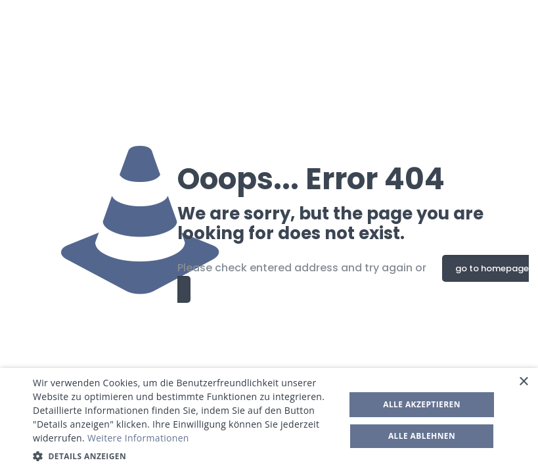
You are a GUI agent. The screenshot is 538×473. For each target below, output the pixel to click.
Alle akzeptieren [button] (421, 404)
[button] (184, 456)
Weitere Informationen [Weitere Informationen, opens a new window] (138, 438)
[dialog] (269, 420)
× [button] (523, 382)
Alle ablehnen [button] (421, 435)
